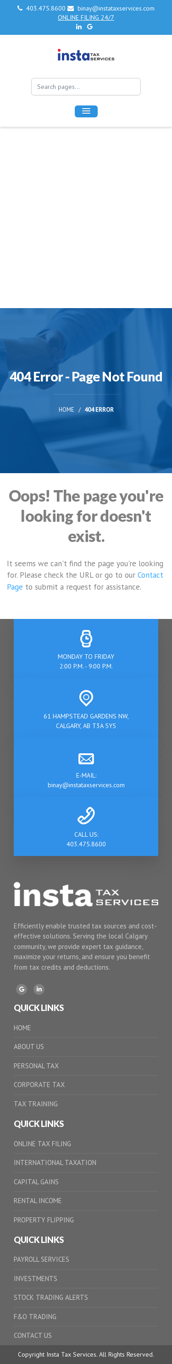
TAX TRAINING (36, 1103)
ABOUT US (29, 1046)
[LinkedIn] (39, 989)
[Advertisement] (86, 218)
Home (66, 410)
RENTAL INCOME (38, 1200)
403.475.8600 (42, 8)
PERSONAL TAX (36, 1065)
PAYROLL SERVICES (41, 1259)
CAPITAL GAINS (36, 1181)
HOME (22, 1027)
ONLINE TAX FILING (42, 1143)
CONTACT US (33, 1335)
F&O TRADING (35, 1316)
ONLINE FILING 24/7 (86, 17)
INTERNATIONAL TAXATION (55, 1162)
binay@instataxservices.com (111, 8)
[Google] (21, 989)
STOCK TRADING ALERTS (51, 1297)
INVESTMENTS (35, 1278)
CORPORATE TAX (39, 1084)
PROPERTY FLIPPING (44, 1219)
